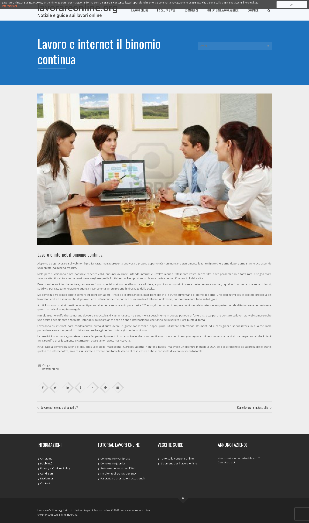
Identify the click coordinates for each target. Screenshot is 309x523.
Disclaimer (46, 478)
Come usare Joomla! (112, 463)
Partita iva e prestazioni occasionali (122, 478)
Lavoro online (139, 10)
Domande (253, 10)
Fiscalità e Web (166, 10)
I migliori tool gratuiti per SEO (118, 473)
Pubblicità (46, 463)
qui (233, 462)
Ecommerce (191, 10)
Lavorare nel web (51, 368)
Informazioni (9, 6)
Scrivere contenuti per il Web (118, 468)
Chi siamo (46, 458)
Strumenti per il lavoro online (178, 463)
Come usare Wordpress (115, 458)
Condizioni (46, 473)
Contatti (45, 483)
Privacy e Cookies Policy (55, 468)
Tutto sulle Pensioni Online (177, 458)
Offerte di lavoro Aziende (223, 10)
